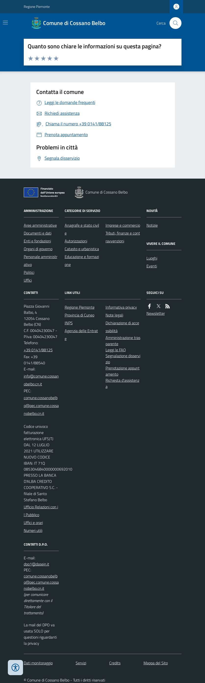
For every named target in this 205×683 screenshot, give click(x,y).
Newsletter (155, 313)
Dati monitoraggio (38, 663)
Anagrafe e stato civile (82, 229)
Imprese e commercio (123, 225)
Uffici (28, 280)
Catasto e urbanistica (82, 249)
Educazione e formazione (82, 260)
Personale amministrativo (40, 260)
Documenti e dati (37, 233)
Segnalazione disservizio (123, 359)
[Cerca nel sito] (173, 23)
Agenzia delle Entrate (81, 335)
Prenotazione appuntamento (123, 371)
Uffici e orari (33, 522)
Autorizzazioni (76, 241)
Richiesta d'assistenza (122, 383)
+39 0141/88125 (38, 350)
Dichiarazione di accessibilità (122, 327)
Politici (29, 272)
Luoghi (151, 258)
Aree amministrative (40, 225)
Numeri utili (33, 530)
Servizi (81, 663)
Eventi (151, 266)
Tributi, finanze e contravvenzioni (123, 237)
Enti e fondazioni (37, 241)
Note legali (114, 315)
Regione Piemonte (37, 6)
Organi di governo (38, 249)
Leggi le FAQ (116, 350)
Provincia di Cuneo (79, 315)
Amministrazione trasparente (123, 341)
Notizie (152, 225)
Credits (115, 663)
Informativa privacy (121, 307)
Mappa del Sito (156, 663)
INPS (69, 323)
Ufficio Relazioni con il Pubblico (41, 511)
